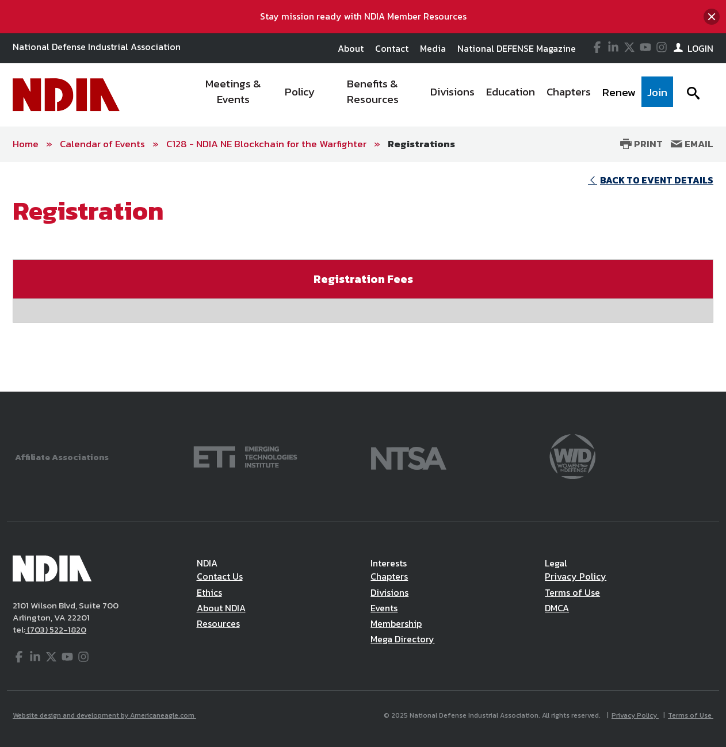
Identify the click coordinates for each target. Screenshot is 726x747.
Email (692, 143)
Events (384, 608)
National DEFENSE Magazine (516, 48)
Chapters (389, 576)
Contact (391, 48)
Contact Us (220, 576)
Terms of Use (572, 592)
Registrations (421, 143)
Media (433, 48)
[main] (363, 277)
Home (26, 143)
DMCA (557, 608)
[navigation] (431, 95)
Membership (396, 623)
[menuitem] (234, 95)
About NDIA (221, 608)
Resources (218, 623)
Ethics (209, 592)
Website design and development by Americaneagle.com (104, 715)
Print (641, 143)
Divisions (389, 592)
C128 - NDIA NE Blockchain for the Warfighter (266, 143)
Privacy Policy (575, 576)
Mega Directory (402, 639)
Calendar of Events (102, 143)
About (351, 48)
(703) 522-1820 (55, 629)
